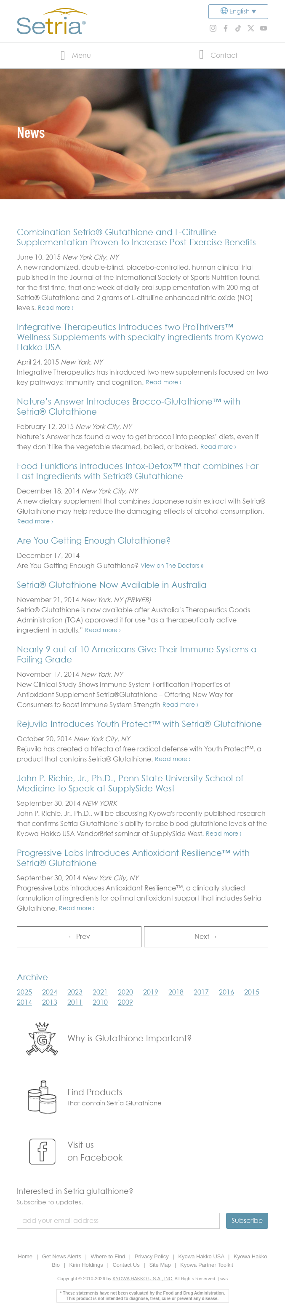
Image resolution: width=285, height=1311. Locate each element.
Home (26, 1256)
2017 (201, 992)
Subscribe (247, 1220)
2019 (150, 992)
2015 (251, 992)
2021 (100, 992)
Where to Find (109, 1256)
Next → (206, 936)
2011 (75, 1002)
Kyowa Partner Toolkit (206, 1265)
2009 (125, 1002)
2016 (226, 992)
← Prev (79, 936)
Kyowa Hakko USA (202, 1256)
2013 (49, 1002)
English (239, 11)
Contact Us (126, 1265)
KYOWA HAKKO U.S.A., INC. (143, 1278)
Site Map (160, 1265)
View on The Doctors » (172, 566)
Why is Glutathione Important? (129, 1039)
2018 (176, 992)
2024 (49, 992)
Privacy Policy (152, 1256)
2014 (24, 1002)
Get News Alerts (62, 1256)
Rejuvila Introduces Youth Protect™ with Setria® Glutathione (139, 724)
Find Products (95, 1092)
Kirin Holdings (87, 1265)
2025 (24, 992)
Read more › (56, 308)
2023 (75, 992)
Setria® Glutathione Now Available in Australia (112, 585)
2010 (100, 1002)
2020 (125, 992)
